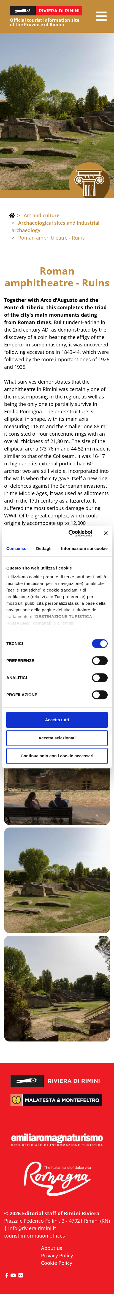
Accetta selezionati (56, 738)
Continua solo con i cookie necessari (57, 755)
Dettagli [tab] (43, 548)
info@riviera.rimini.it (32, 1228)
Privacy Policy (57, 1255)
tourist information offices (34, 1235)
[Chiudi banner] (106, 533)
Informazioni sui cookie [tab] (84, 548)
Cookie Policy (56, 1263)
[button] (101, 16)
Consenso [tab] (16, 548)
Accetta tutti (57, 719)
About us (51, 1248)
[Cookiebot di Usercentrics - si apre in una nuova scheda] (69, 533)
